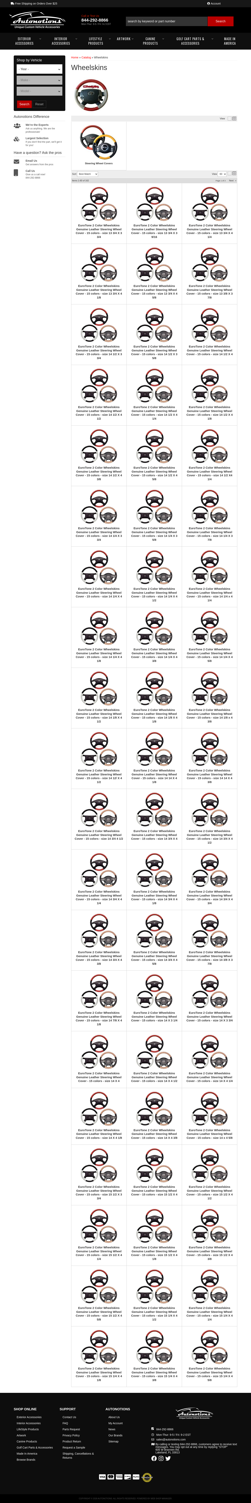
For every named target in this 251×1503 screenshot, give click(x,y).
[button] (180, 19)
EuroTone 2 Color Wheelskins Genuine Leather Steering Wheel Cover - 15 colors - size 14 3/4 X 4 (154, 834)
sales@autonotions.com (171, 1439)
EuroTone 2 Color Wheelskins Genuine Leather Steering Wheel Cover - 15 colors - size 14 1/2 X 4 (209, 350)
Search (24, 104)
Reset (39, 104)
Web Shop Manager (161, 1499)
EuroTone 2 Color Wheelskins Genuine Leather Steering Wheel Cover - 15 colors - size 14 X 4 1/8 (99, 1133)
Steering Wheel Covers (99, 163)
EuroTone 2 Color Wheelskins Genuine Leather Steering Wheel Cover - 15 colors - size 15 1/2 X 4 (154, 1190)
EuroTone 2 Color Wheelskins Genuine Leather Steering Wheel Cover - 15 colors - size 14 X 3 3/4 (209, 1016)
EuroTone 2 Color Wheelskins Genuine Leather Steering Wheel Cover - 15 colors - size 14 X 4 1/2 (154, 1077)
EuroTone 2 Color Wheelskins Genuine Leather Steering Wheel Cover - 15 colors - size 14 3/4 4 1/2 (99, 834)
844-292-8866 (164, 1429)
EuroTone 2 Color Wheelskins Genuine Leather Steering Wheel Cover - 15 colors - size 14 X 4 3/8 (154, 1133)
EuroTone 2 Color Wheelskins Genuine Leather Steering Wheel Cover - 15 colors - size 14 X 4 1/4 (209, 1077)
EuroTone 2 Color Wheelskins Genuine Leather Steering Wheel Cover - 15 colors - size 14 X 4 (99, 1077)
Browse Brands (26, 1459)
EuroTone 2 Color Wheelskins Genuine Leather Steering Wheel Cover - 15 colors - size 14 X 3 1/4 (154, 1016)
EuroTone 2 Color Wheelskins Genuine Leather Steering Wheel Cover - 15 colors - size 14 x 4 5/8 (210, 1133)
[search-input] (166, 21)
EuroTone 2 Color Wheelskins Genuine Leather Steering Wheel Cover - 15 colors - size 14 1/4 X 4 (99, 592)
